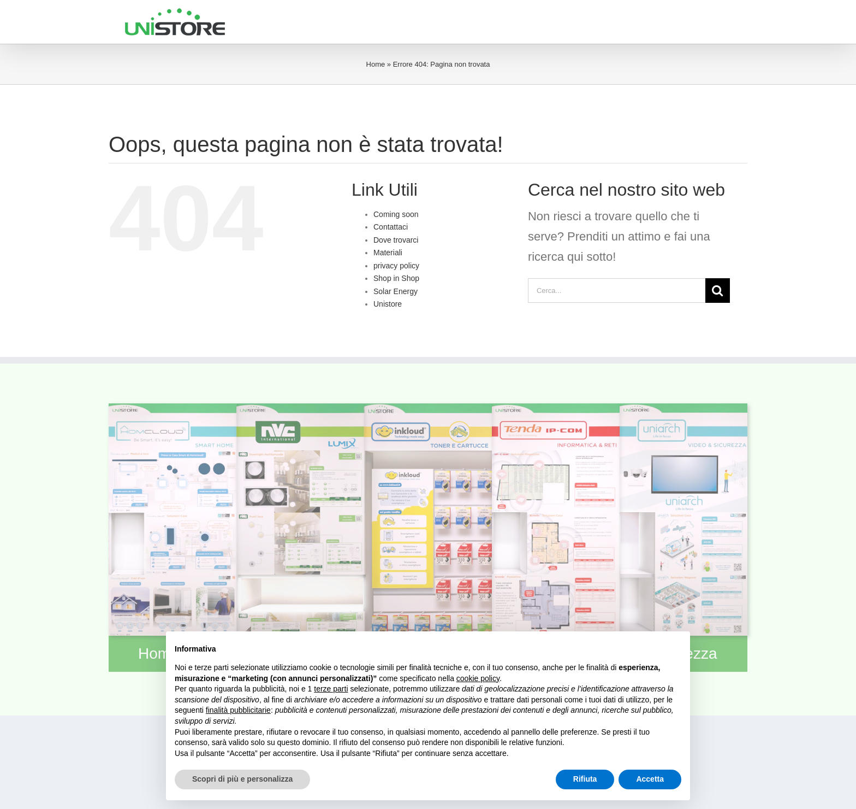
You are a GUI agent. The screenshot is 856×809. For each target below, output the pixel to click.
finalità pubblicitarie (238, 710)
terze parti (331, 688)
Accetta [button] (650, 779)
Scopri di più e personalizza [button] (242, 779)
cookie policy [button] (478, 678)
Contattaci (390, 226)
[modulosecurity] (683, 409)
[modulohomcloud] (172, 409)
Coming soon (396, 214)
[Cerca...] (616, 290)
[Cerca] (717, 290)
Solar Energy (395, 291)
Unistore (387, 304)
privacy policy (396, 265)
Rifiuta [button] (585, 779)
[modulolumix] (300, 409)
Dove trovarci (395, 240)
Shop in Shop (396, 278)
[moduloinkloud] (428, 409)
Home (375, 64)
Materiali (387, 252)
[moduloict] (556, 409)
